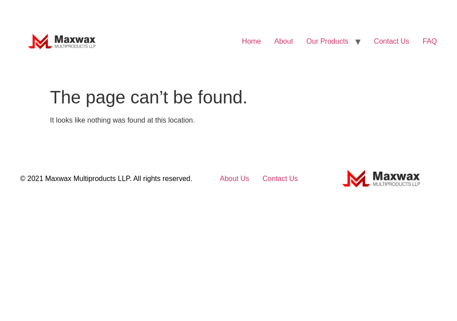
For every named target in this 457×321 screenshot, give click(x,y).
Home (251, 41)
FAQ (430, 41)
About (283, 41)
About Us (234, 178)
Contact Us (391, 41)
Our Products (328, 41)
